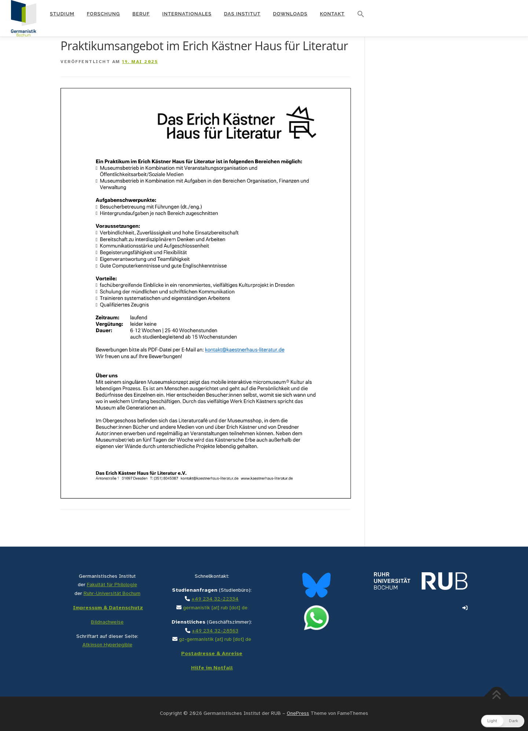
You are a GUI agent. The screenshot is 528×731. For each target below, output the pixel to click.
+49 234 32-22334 (215, 599)
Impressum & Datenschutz (108, 608)
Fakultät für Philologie (112, 585)
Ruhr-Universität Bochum (112, 593)
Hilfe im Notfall (212, 668)
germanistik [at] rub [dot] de (215, 608)
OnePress (298, 713)
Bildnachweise (107, 622)
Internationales (187, 13)
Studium (62, 13)
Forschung (103, 13)
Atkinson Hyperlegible (107, 645)
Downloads (290, 13)
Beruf (141, 13)
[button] (361, 14)
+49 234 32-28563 (215, 631)
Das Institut (242, 13)
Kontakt (332, 13)
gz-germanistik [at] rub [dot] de (215, 639)
